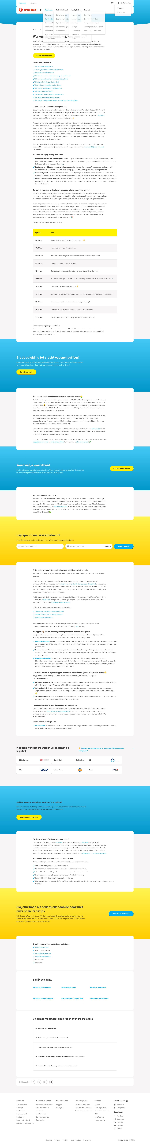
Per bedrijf (20, 1116)
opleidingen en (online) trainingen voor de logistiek (78, 584)
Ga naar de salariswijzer (121, 468)
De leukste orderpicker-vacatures (47, 97)
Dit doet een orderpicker (44, 66)
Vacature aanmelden (82, 1104)
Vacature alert (41, 1113)
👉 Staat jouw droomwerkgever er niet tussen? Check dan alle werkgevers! (106, 749)
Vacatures (49, 10)
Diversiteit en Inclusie (102, 1110)
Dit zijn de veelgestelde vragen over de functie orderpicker (56, 100)
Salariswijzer (40, 1119)
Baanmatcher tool (42, 1107)
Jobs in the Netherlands (25, 1122)
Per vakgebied (21, 1113)
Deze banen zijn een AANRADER (58, 711)
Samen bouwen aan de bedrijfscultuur (49, 614)
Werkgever (33, 3)
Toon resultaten (124, 546)
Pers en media (100, 1119)
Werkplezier (76, 10)
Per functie (20, 1110)
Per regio (19, 1107)
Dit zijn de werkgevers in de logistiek (48, 88)
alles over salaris (82, 442)
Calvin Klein (75, 760)
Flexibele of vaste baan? (44, 91)
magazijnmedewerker (40, 442)
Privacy (57, 1139)
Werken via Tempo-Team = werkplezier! (49, 94)
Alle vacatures (21, 1104)
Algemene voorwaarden (83, 1110)
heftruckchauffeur (57, 442)
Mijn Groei (46, 600)
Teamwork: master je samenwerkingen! (49, 611)
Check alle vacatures (44, 55)
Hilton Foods (75, 770)
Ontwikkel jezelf (62, 10)
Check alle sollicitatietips (121, 913)
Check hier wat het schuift (44, 73)
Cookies (65, 1139)
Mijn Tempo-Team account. (60, 602)
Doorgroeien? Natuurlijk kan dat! (47, 82)
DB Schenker (35, 760)
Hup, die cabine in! (26, 372)
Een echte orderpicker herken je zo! (48, 85)
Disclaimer (87, 1139)
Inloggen (58, 1104)
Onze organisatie (101, 1107)
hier (77, 626)
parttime (85, 842)
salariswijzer (96, 429)
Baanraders (40, 1110)
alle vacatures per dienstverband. (94, 852)
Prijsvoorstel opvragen (83, 1107)
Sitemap (49, 1139)
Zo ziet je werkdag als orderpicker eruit (49, 70)
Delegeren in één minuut (44, 617)
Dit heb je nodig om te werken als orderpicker (51, 79)
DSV (35, 770)
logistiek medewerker (43, 956)
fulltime (59, 842)
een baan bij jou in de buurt (94, 147)
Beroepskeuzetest (42, 1116)
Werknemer (22, 3)
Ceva (115, 770)
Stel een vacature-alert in (29, 816)
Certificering (99, 1116)
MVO (96, 1113)
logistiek (101, 115)
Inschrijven (59, 1107)
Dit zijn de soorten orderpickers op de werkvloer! (52, 76)
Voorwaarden (76, 1139)
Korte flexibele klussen (44, 1104)
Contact (87, 10)
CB (115, 760)
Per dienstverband (23, 1119)
